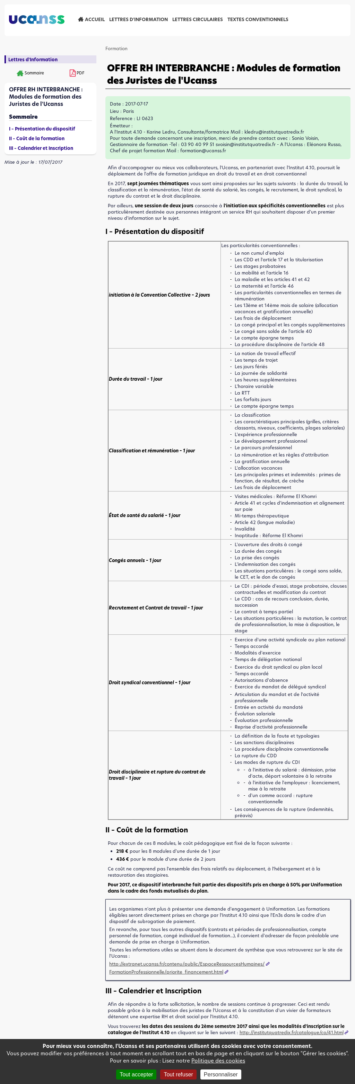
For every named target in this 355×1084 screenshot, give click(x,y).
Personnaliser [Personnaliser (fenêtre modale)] (221, 1074)
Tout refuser (178, 1074)
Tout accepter (136, 1074)
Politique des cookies (218, 1060)
